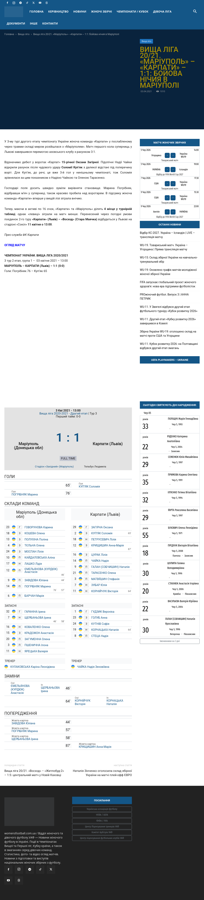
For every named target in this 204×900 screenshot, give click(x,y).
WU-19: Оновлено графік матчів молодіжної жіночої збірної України (168, 272)
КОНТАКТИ (50, 23)
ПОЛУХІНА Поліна (36, 539)
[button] (195, 12)
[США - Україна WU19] (169, 183)
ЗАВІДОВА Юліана (37, 580)
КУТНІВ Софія (100, 623)
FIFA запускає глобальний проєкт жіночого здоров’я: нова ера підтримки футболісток (168, 284)
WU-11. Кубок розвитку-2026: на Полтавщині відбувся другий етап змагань (169, 346)
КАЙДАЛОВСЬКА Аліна (40, 557)
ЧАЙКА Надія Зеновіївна (93, 666)
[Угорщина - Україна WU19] (169, 155)
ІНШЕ (33, 23)
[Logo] (15, 12)
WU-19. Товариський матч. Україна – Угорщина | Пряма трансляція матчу (164, 247)
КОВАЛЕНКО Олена (37, 627)
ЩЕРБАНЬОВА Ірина (38, 617)
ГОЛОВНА (36, 11)
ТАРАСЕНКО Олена (104, 572)
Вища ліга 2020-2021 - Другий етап (63, 413)
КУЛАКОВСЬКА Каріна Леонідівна (32, 666)
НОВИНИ (79, 11)
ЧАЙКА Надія (100, 560)
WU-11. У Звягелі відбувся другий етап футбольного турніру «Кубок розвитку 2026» (168, 309)
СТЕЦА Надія (100, 636)
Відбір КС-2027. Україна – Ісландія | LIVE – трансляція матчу (167, 235)
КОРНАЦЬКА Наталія (105, 629)
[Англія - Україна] (169, 212)
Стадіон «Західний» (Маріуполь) (54, 466)
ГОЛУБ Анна (99, 617)
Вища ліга (23, 34)
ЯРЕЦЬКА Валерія (37, 651)
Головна (9, 34)
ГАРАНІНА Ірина (35, 611)
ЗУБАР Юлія (99, 585)
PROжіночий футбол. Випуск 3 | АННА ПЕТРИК (164, 296)
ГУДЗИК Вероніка (103, 611)
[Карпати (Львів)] (107, 438)
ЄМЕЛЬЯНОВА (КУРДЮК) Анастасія (41, 570)
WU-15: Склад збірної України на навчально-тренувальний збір (168, 259)
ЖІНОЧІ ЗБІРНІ (101, 11)
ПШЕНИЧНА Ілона (36, 645)
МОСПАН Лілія (34, 551)
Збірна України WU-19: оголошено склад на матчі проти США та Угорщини (168, 333)
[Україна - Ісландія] (169, 169)
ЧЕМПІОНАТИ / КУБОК (132, 11)
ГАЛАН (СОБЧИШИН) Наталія (110, 566)
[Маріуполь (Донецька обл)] (28, 438)
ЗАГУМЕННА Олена (38, 639)
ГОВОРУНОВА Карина (39, 527)
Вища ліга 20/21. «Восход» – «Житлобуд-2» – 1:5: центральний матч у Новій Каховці (34, 773)
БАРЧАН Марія (34, 595)
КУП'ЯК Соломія (90, 486)
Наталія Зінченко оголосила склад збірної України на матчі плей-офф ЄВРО (102, 773)
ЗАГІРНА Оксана (102, 527)
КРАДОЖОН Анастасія (39, 633)
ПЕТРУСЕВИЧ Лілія (104, 539)
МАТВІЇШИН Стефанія (105, 579)
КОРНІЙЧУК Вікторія (105, 591)
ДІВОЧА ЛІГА (162, 11)
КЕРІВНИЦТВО (58, 11)
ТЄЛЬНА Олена (35, 545)
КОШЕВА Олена (35, 533)
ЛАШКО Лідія (34, 563)
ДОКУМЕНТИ (16, 23)
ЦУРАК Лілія (99, 554)
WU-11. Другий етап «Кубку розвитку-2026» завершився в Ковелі (168, 321)
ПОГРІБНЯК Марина (25, 494)
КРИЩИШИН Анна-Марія (108, 545)
